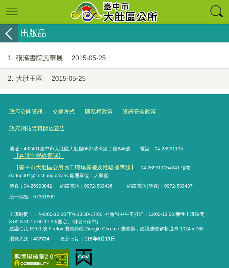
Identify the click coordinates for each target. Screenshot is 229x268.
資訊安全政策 (125, 111)
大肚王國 (43, 78)
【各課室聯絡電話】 (35, 137)
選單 (12, 12)
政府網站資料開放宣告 (174, 111)
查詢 (217, 12)
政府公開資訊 (23, 111)
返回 (9, 33)
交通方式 (57, 111)
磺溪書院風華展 (53, 58)
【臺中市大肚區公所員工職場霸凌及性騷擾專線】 (66, 148)
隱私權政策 (89, 111)
